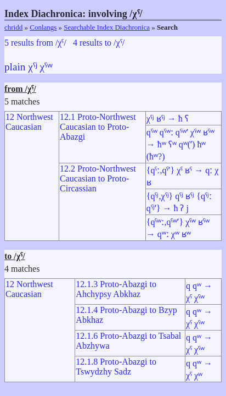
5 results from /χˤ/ (35, 42)
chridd (13, 27)
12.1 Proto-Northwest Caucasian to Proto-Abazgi (98, 126)
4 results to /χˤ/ (99, 42)
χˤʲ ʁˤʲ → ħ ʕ (167, 118)
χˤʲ (32, 67)
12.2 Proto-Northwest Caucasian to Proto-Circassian (98, 178)
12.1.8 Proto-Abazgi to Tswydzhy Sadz (116, 366)
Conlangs (43, 27)
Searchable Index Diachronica (107, 27)
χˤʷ (46, 67)
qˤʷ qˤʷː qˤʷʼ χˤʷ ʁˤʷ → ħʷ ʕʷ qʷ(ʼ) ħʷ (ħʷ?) (180, 144)
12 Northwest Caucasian (29, 121)
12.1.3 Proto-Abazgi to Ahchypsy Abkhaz (116, 289)
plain (14, 67)
